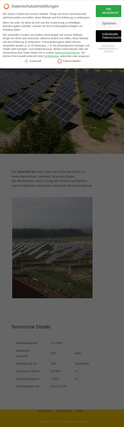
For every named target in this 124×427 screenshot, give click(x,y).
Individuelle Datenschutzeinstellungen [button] (111, 35)
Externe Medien (69, 60)
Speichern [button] (109, 23)
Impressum (108, 50)
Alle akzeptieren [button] (110, 10)
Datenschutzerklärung (67, 52)
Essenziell (33, 60)
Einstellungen (51, 55)
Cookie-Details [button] (107, 45)
